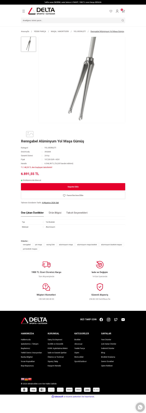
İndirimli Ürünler (107, 348)
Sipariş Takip (53, 361)
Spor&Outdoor (80, 361)
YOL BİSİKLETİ (51, 148)
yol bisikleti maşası (30, 249)
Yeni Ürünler (106, 340)
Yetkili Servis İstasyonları (31, 353)
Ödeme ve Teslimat (56, 357)
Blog (103, 353)
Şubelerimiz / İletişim (29, 344)
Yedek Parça (79, 348)
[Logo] (41, 11)
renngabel (27, 245)
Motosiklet (78, 357)
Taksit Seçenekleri (76, 212)
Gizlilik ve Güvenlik (55, 344)
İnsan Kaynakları (28, 361)
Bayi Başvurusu (27, 366)
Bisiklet (77, 340)
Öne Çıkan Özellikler (32, 212)
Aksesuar (78, 344)
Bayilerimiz (25, 348)
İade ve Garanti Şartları (57, 353)
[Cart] (123, 11)
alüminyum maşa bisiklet (87, 245)
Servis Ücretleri (107, 361)
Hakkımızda (26, 340)
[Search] (73, 20)
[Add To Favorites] (73, 195)
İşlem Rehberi (107, 366)
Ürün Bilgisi (55, 212)
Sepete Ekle (73, 187)
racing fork (50, 245)
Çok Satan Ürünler (108, 344)
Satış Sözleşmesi (55, 340)
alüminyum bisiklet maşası (111, 245)
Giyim (76, 353)
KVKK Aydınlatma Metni (58, 348)
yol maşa (38, 245)
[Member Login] (117, 11)
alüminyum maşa (66, 245)
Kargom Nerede (54, 366)
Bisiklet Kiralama (108, 357)
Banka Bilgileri (27, 357)
